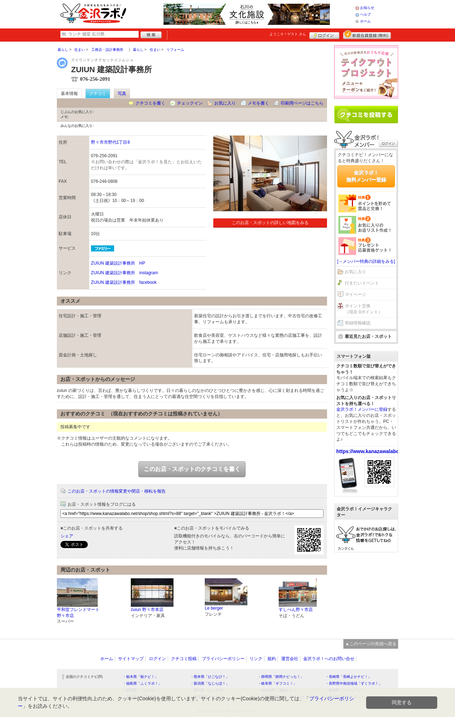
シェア (66, 535)
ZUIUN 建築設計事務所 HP (118, 263)
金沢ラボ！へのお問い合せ (328, 658)
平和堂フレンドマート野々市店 (78, 612)
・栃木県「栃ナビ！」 (140, 677)
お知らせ (367, 8)
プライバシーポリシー (223, 658)
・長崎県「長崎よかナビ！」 (348, 677)
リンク (256, 658)
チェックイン (190, 103)
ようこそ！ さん (287, 34)
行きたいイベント (362, 283)
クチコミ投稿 (184, 658)
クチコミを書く (150, 103)
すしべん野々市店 (296, 609)
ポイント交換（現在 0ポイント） (363, 308)
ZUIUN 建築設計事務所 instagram (124, 272)
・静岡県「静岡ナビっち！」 (281, 677)
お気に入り (225, 103)
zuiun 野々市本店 (147, 609)
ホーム (365, 21)
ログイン (324, 34)
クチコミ (97, 93)
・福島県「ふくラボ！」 (142, 683)
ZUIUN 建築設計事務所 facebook (124, 282)
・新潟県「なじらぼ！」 (209, 683)
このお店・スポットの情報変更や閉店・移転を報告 (117, 491)
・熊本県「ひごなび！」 (209, 677)
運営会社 (289, 658)
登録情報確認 (357, 322)
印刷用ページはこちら (302, 103)
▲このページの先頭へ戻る (370, 643)
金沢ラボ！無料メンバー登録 (366, 176)
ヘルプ (365, 14)
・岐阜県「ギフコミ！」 (277, 683)
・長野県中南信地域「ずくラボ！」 (353, 683)
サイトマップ (131, 658)
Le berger (214, 608)
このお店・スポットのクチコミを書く (192, 469)
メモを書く (258, 103)
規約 (271, 658)
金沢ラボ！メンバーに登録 (361, 409)
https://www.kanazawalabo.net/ (373, 451)
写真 (122, 93)
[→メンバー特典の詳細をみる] (366, 261)
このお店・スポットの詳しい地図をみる (270, 222)
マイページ (355, 294)
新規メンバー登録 (367, 34)
